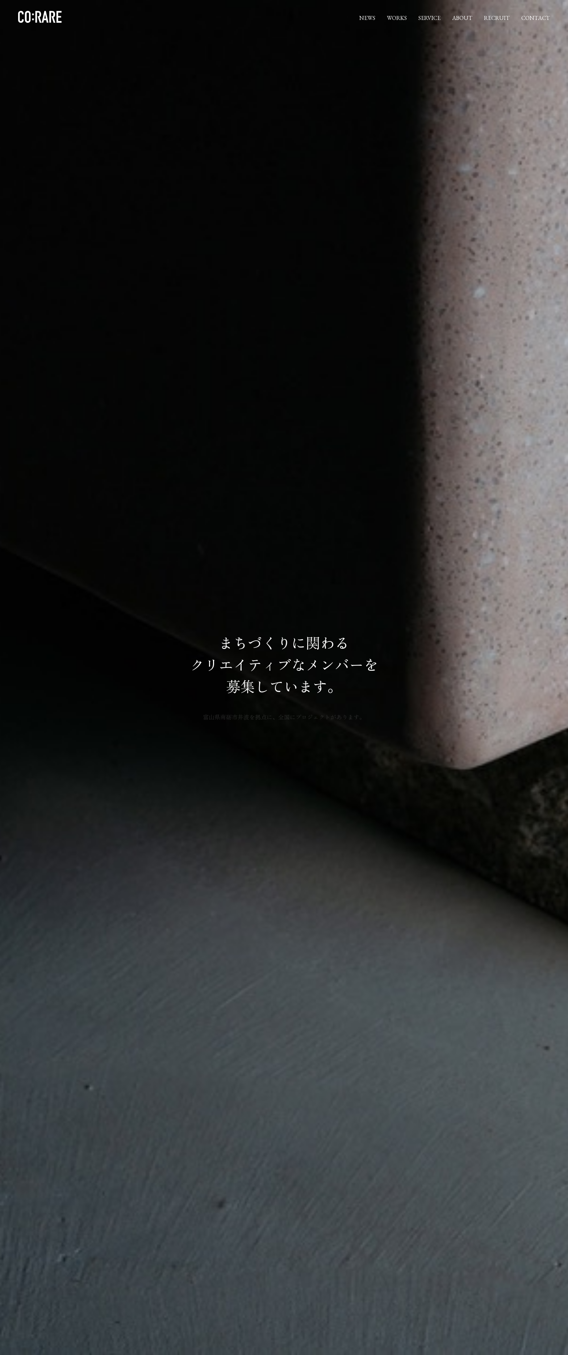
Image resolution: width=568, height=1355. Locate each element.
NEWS (367, 18)
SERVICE (429, 18)
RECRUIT (497, 18)
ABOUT (462, 18)
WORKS (397, 18)
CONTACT (535, 18)
